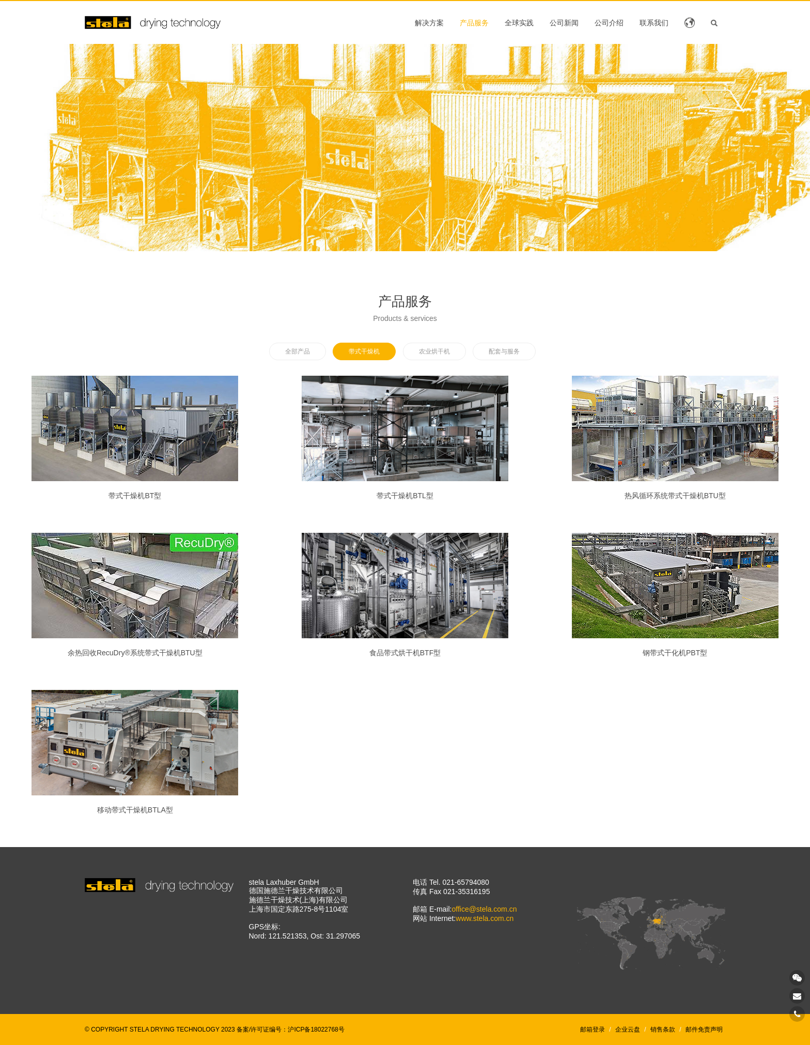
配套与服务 (504, 351)
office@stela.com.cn (484, 909)
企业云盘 (627, 1029)
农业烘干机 (434, 351)
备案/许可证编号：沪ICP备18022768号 (291, 1029)
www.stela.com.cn (484, 918)
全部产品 (297, 351)
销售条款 (662, 1029)
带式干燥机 (364, 351)
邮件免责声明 (704, 1029)
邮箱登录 (592, 1029)
